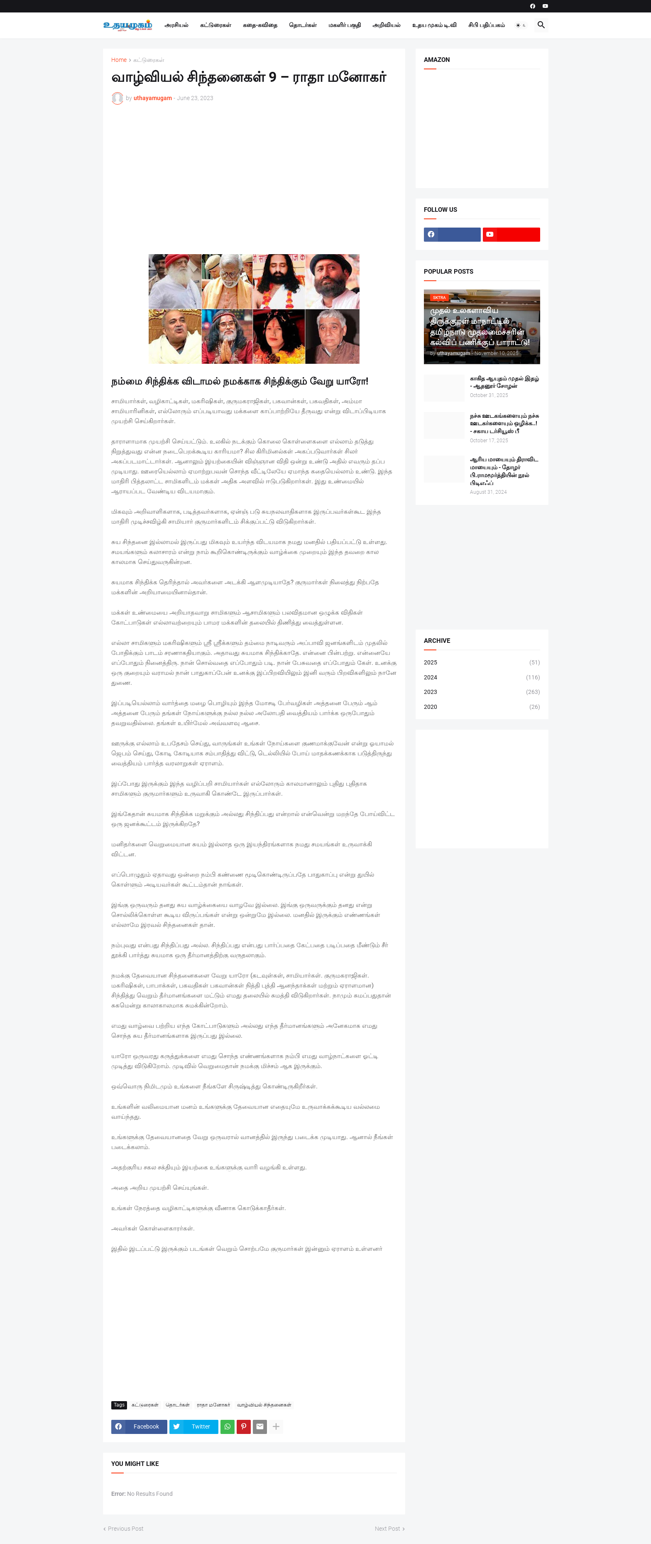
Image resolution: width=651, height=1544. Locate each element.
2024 (482, 678)
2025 (482, 663)
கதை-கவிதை (260, 25)
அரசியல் (176, 25)
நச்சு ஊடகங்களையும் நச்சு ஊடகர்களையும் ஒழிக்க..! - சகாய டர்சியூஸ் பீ (504, 423)
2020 (482, 707)
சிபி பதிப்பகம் (486, 25)
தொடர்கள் (303, 25)
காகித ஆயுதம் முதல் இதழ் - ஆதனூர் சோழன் (504, 382)
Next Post (387, 1528)
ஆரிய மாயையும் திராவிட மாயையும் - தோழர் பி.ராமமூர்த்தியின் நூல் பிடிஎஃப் (504, 471)
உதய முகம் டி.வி (434, 25)
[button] (521, 25)
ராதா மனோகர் (213, 1405)
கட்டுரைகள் (215, 25)
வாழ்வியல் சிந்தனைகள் (264, 1405)
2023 (482, 692)
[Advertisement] (254, 173)
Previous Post (126, 1528)
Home (119, 60)
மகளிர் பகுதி (344, 25)
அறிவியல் (386, 25)
